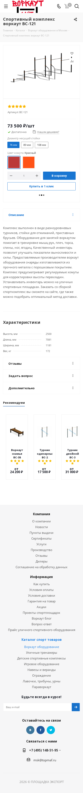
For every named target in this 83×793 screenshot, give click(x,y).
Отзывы (41, 549)
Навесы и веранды (41, 663)
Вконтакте (30, 723)
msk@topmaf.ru (44, 753)
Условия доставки (41, 589)
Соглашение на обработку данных (41, 560)
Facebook (40, 723)
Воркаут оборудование (41, 640)
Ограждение (41, 669)
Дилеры (42, 554)
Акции (41, 600)
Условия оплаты (41, 583)
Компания (41, 507)
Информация (41, 570)
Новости (41, 520)
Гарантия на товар (42, 594)
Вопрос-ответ (42, 617)
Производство (41, 543)
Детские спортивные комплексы (41, 651)
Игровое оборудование (41, 657)
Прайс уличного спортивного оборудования (41, 623)
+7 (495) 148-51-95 (43, 743)
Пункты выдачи (41, 526)
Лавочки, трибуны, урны (41, 674)
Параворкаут (41, 680)
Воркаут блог (41, 612)
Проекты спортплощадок (41, 606)
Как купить (41, 577)
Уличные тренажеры (41, 646)
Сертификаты (41, 532)
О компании (41, 514)
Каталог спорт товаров (42, 633)
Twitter (51, 723)
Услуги (41, 537)
